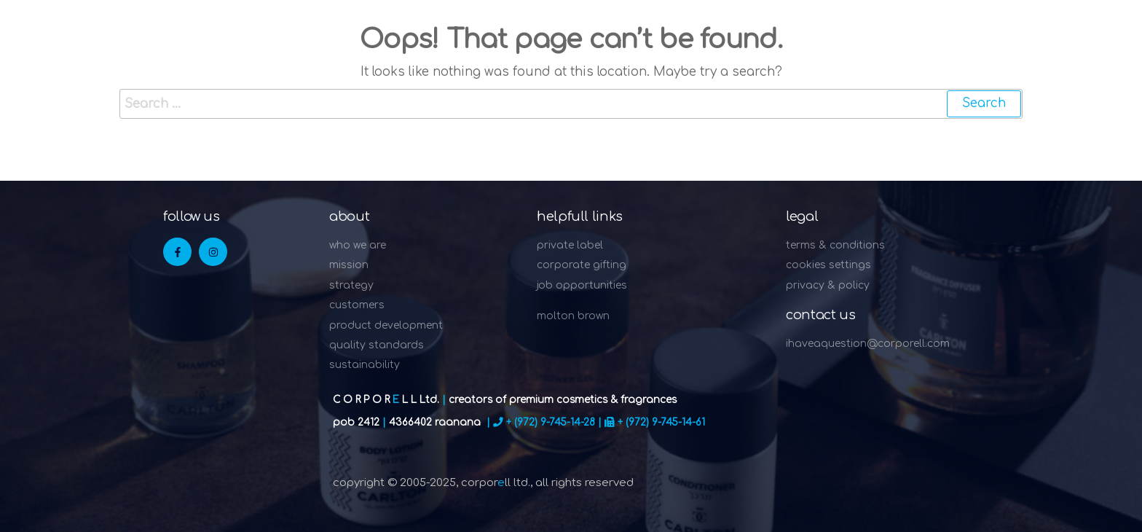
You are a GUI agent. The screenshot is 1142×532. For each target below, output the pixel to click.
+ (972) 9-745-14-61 (661, 422)
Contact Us (820, 315)
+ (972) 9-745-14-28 (550, 422)
